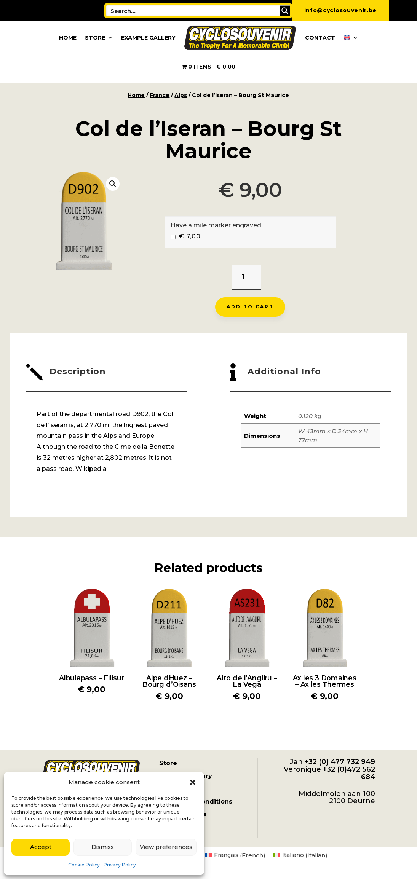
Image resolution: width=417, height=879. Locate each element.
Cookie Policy (84, 865)
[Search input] (193, 10)
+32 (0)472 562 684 (349, 773)
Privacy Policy (120, 865)
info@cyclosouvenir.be (340, 10)
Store (95, 37)
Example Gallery (148, 37)
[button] (193, 782)
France (159, 95)
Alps (180, 95)
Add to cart (250, 306)
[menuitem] (351, 37)
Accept (40, 846)
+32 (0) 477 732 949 (340, 762)
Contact (320, 37)
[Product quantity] (246, 277)
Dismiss (102, 846)
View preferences (166, 846)
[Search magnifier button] (285, 10)
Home (68, 37)
